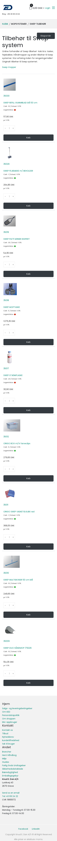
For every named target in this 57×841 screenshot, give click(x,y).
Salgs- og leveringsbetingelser (17, 708)
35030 (6, 95)
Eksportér (46, 35)
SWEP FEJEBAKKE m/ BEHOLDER (18, 170)
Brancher (6, 751)
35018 (6, 300)
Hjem (5, 23)
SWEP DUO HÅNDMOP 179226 (17, 648)
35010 (6, 573)
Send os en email (10, 792)
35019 (6, 232)
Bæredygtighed (10, 772)
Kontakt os (7, 730)
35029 (6, 164)
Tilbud (5, 733)
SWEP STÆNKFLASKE (13, 375)
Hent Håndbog (9, 755)
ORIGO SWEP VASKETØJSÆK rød (18, 511)
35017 (6, 368)
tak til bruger (8, 743)
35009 (6, 641)
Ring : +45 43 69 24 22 (11, 14)
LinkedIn (36, 828)
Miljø (4, 758)
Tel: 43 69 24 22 (10, 796)
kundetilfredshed (10, 740)
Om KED (6, 711)
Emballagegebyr (10, 775)
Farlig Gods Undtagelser (14, 765)
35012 (6, 436)
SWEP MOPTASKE (11, 307)
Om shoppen (8, 718)
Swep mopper (9, 67)
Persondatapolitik (10, 715)
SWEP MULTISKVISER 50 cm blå (18, 579)
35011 (5, 504)
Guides (5, 762)
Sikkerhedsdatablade (12, 768)
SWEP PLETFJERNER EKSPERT (16, 239)
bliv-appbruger (9, 722)
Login (47, 8)
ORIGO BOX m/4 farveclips (16, 443)
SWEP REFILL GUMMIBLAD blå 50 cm (20, 102)
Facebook (23, 828)
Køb (28, 137)
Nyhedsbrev (8, 736)
